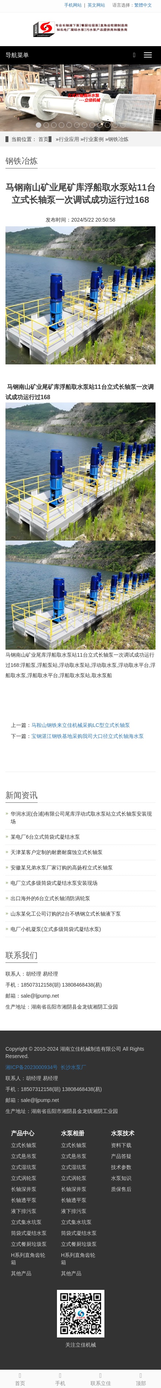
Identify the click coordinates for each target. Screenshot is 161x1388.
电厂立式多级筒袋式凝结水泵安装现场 (54, 883)
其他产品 (21, 1273)
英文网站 (96, 5)
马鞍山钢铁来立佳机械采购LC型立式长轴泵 (80, 725)
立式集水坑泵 (26, 1222)
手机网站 (73, 5)
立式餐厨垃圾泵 (29, 1244)
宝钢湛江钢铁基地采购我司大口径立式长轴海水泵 (87, 736)
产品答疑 (121, 1156)
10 (107, 125)
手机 (60, 1378)
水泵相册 (72, 1133)
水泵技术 (122, 1133)
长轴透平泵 (24, 1200)
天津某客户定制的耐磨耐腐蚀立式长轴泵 (57, 852)
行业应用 (69, 139)
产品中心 (22, 1133)
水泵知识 (121, 1178)
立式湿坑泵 (24, 1167)
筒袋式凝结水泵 (29, 1233)
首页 (43, 139)
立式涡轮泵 (24, 1178)
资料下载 (121, 1145)
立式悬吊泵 (24, 1156)
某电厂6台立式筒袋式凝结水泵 (45, 837)
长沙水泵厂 (73, 1067)
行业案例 (93, 139)
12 (123, 125)
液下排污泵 (24, 1211)
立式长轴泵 (24, 1145)
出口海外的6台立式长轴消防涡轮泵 (50, 898)
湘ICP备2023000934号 (31, 1067)
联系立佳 (101, 1378)
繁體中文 (143, 5)
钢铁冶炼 (118, 139)
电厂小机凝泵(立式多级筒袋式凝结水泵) (56, 929)
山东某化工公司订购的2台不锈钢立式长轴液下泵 (66, 914)
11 (115, 125)
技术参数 (121, 1167)
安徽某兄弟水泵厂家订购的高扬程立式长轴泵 (62, 868)
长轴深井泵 (24, 1189)
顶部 (141, 1378)
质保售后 (121, 1189)
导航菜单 (17, 55)
